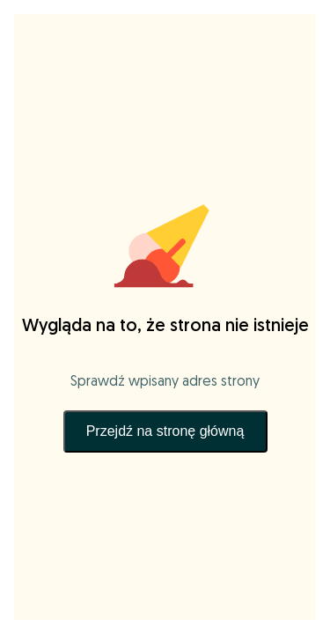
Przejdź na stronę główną (165, 431)
